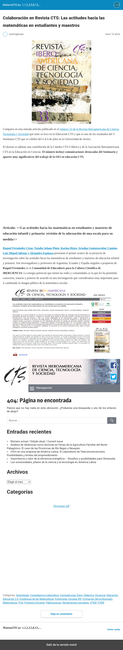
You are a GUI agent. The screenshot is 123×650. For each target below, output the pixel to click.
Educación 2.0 (10, 599)
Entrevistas (61, 599)
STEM (93, 602)
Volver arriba (113, 629)
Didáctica (89, 595)
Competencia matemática (44, 595)
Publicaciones (53, 602)
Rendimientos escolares (75, 602)
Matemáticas (10, 602)
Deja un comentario (61, 614)
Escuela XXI (74, 599)
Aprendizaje (22, 595)
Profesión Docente (34, 602)
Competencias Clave (71, 595)
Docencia (100, 595)
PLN (20, 602)
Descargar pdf (62, 505)
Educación (112, 595)
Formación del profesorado (97, 599)
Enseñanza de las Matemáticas (37, 599)
